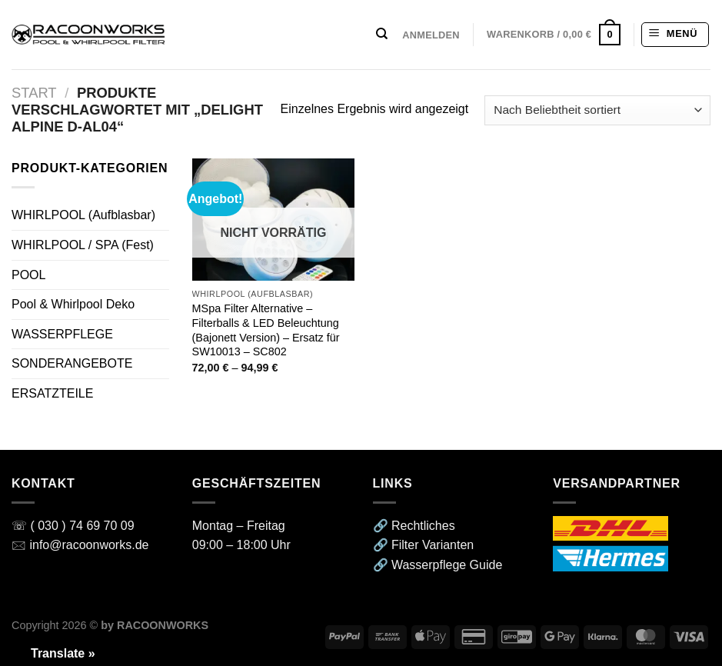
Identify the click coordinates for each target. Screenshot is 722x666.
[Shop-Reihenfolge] (597, 110)
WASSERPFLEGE (62, 334)
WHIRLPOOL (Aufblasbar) (83, 214)
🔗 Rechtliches (414, 525)
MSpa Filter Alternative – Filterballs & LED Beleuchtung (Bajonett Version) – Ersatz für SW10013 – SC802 (266, 330)
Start (34, 93)
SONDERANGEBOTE (72, 363)
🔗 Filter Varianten (423, 544)
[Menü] (675, 34)
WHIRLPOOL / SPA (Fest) (83, 244)
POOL (28, 274)
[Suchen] (381, 34)
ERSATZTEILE (52, 393)
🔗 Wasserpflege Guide (438, 564)
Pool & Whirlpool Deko (73, 304)
